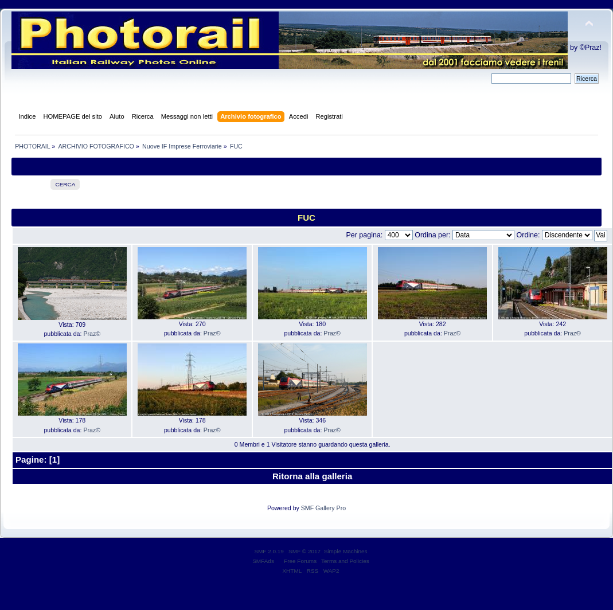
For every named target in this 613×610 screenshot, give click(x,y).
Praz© (91, 333)
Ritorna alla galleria (312, 476)
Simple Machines (346, 551)
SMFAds (263, 561)
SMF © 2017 (304, 551)
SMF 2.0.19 (269, 551)
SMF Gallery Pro (323, 508)
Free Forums (300, 561)
